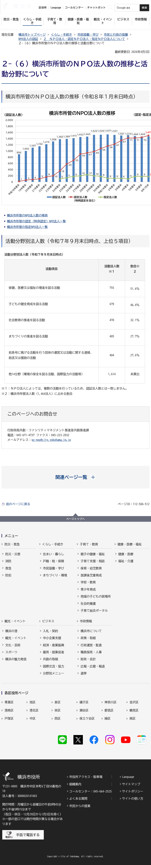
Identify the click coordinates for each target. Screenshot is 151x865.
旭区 (32, 702)
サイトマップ (131, 784)
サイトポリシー (132, 791)
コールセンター (74, 7)
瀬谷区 (84, 710)
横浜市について (91, 630)
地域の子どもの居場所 (96, 596)
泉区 (58, 702)
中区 (32, 718)
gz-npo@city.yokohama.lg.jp (51, 439)
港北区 (34, 710)
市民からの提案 (79, 805)
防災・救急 (12, 544)
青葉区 (9, 702)
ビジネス (48, 621)
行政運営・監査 (91, 645)
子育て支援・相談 (93, 561)
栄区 (58, 710)
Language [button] (56, 7)
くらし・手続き (61, 34)
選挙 (84, 673)
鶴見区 (134, 710)
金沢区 (134, 702)
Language (128, 776)
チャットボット (96, 7)
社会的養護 (88, 603)
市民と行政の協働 (116, 34)
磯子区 (84, 702)
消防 (8, 561)
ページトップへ (75, 519)
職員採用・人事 (91, 652)
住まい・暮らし (53, 554)
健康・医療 (125, 554)
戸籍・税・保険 (53, 561)
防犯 (8, 575)
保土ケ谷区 (87, 718)
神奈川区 (111, 702)
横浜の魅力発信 (15, 659)
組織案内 (75, 784)
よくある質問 (78, 798)
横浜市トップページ (32, 34)
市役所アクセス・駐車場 (85, 776)
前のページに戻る (18, 504)
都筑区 (109, 710)
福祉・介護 (125, 561)
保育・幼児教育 (91, 568)
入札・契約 (50, 630)
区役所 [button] (43, 7)
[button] (75, 477)
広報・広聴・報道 (93, 666)
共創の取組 (50, 659)
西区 (58, 718)
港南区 (9, 710)
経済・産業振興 (53, 645)
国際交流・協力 (53, 666)
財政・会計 (88, 659)
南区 (132, 718)
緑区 (108, 718)
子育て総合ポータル (94, 610)
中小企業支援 (52, 637)
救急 (8, 568)
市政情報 (86, 621)
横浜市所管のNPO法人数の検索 (27, 215)
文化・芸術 (12, 645)
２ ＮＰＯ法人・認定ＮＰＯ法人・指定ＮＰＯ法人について (84, 38)
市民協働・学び (88, 34)
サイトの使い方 (132, 798)
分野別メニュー (53, 673)
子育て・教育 (89, 544)
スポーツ (11, 652)
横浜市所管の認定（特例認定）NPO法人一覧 (36, 221)
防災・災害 (12, 554)
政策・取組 (88, 637)
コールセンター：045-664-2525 (90, 791)
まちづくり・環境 (55, 575)
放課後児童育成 (91, 575)
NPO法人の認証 (28, 38)
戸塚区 (9, 718)
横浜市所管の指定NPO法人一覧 (27, 226)
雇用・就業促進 (53, 652)
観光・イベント (15, 621)
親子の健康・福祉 (93, 554)
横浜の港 (11, 630)
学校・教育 (88, 582)
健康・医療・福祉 (130, 544)
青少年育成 (88, 589)
